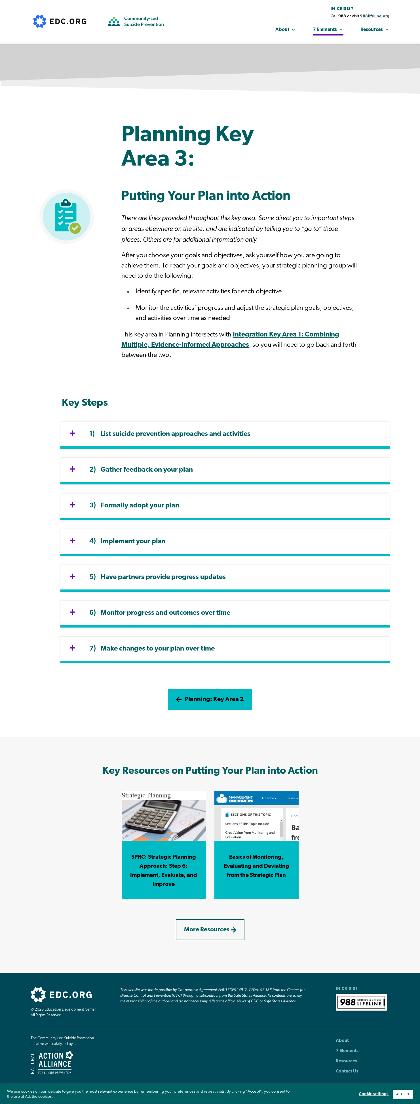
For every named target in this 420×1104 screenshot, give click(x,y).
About (285, 30)
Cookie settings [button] (374, 1094)
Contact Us (347, 1075)
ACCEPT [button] (403, 1094)
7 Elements (328, 30)
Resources (374, 30)
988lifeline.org (374, 17)
